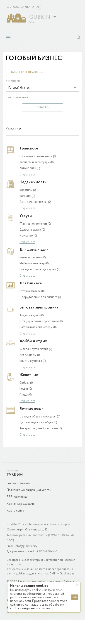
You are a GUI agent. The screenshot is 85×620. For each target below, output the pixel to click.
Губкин (15, 475)
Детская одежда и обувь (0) (38, 422)
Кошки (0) (25, 389)
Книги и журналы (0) (32, 361)
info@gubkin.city (26, 546)
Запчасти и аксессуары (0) (36, 162)
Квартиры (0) (27, 190)
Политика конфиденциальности (29, 490)
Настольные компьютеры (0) (38, 327)
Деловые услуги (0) (32, 230)
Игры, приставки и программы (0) (41, 321)
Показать (42, 107)
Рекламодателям (18, 483)
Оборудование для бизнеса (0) (40, 297)
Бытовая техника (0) (32, 257)
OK (75, 597)
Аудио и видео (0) (31, 315)
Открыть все (27, 174)
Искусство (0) (28, 235)
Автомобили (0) (29, 168)
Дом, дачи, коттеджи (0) (35, 202)
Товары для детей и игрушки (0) (40, 428)
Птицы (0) (25, 394)
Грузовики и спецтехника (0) (37, 156)
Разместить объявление (27, 72)
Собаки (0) (26, 383)
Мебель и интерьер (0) (34, 263)
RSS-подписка (17, 497)
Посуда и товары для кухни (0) (39, 269)
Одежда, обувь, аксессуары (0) (39, 416)
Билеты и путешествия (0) (35, 349)
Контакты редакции (20, 504)
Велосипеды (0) (30, 355)
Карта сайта (15, 510)
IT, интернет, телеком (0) (35, 224)
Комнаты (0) (27, 196)
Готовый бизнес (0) (32, 291)
